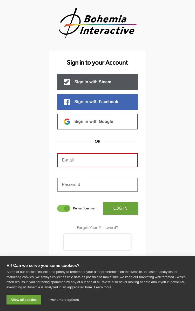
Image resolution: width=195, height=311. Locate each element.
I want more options (64, 300)
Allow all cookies (24, 300)
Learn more (102, 287)
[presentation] (97, 242)
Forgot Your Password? (97, 227)
